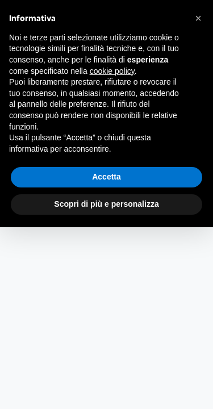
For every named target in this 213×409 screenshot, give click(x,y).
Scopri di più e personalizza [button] (106, 203)
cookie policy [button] (112, 71)
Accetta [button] (106, 176)
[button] (198, 18)
